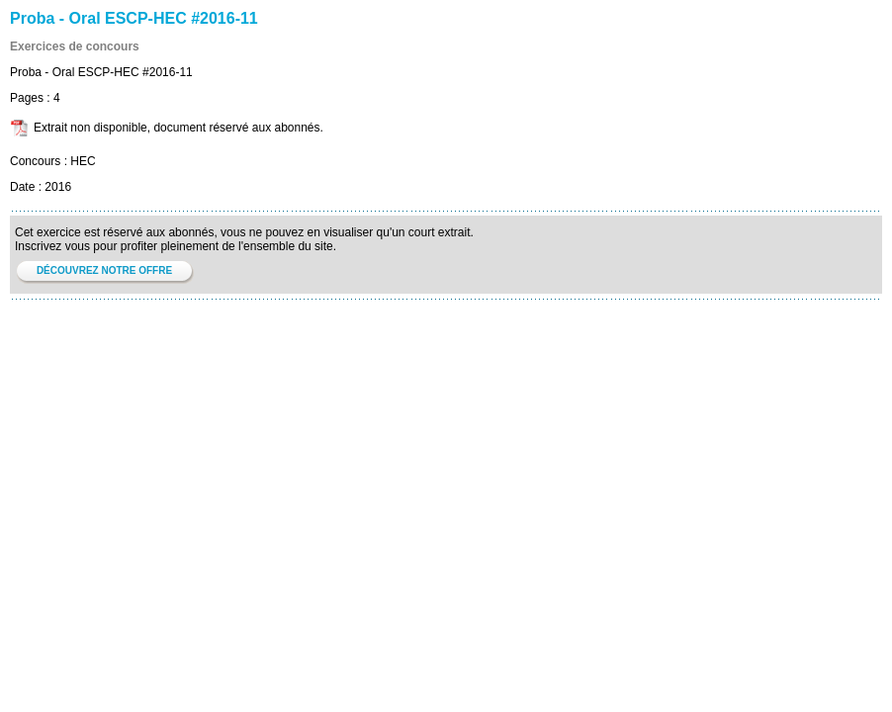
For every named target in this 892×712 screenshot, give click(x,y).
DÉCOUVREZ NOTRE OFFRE (104, 270)
